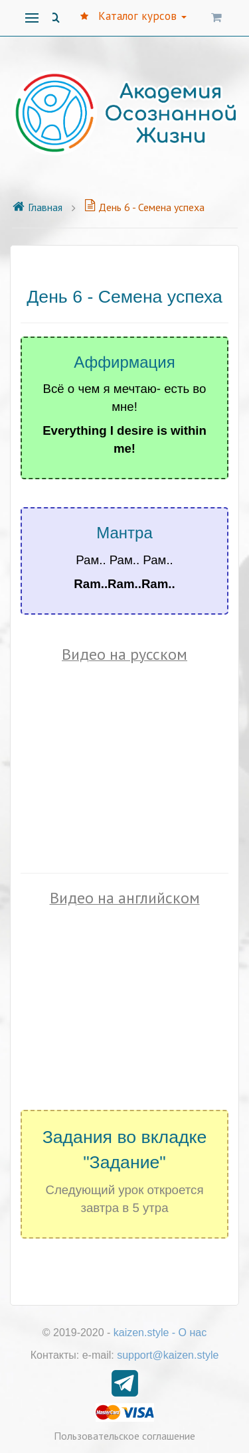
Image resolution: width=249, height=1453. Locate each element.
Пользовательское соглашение (124, 1435)
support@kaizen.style (167, 1355)
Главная (37, 207)
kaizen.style (141, 1332)
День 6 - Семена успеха (144, 207)
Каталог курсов (133, 16)
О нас (193, 1332)
